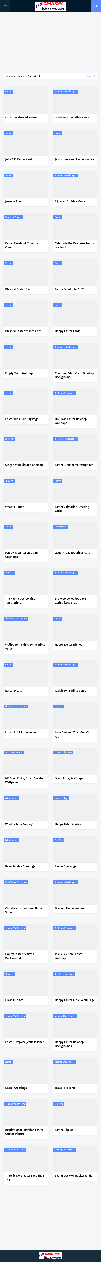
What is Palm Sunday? (19, 824)
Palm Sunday (11, 798)
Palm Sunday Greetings (20, 866)
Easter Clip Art (64, 1130)
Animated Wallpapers (65, 1016)
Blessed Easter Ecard (19, 289)
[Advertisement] (50, 43)
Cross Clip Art (14, 1000)
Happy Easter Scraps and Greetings (21, 554)
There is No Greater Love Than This (24, 1177)
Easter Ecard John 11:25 (69, 289)
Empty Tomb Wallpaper (20, 373)
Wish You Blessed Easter (21, 117)
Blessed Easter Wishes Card (23, 331)
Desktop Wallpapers (64, 393)
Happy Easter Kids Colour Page (75, 1000)
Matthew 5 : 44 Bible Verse (72, 117)
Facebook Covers (13, 217)
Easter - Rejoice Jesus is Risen (24, 1042)
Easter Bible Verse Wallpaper (74, 465)
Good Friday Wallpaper (70, 778)
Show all (91, 76)
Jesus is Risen (14, 201)
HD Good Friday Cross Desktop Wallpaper (24, 780)
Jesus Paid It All (65, 1088)
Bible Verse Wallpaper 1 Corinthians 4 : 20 (70, 600)
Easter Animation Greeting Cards (72, 509)
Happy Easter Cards (67, 331)
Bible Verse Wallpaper (66, 91)
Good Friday (60, 527)
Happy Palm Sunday (68, 824)
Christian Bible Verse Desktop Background (74, 375)
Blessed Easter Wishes (69, 908)
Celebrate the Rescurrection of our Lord (75, 245)
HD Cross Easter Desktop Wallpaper (71, 421)
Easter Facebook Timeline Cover (22, 245)
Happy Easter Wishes (68, 644)
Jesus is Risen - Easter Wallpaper (69, 956)
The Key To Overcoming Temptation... (20, 600)
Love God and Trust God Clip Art (73, 734)
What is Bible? (14, 507)
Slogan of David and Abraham (24, 465)
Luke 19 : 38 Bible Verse (20, 732)
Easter (8, 91)
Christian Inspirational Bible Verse (23, 910)
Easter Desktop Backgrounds (73, 1175)
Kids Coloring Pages (64, 974)
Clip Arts (9, 439)
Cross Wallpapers (13, 752)
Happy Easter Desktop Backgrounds (19, 956)
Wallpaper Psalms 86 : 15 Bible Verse (25, 646)
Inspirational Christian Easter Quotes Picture (24, 1132)
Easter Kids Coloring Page (21, 419)
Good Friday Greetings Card (72, 552)
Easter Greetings (16, 1088)
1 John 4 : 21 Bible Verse (70, 201)
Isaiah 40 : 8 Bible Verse (70, 690)
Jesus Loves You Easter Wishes (74, 159)
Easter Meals (13, 690)
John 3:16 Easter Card (18, 159)
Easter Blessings (65, 866)
